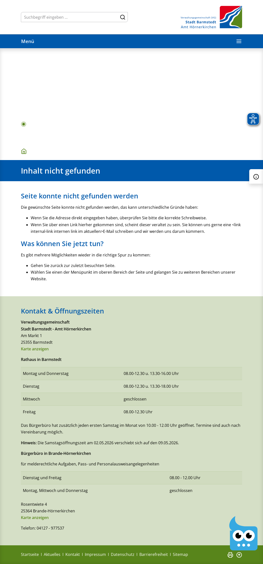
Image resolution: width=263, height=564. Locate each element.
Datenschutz (122, 554)
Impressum (95, 554)
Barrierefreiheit (153, 554)
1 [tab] (23, 124)
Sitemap (180, 554)
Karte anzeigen (35, 349)
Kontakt (72, 554)
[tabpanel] (131, 95)
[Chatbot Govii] (244, 533)
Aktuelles (52, 554)
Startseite (30, 554)
